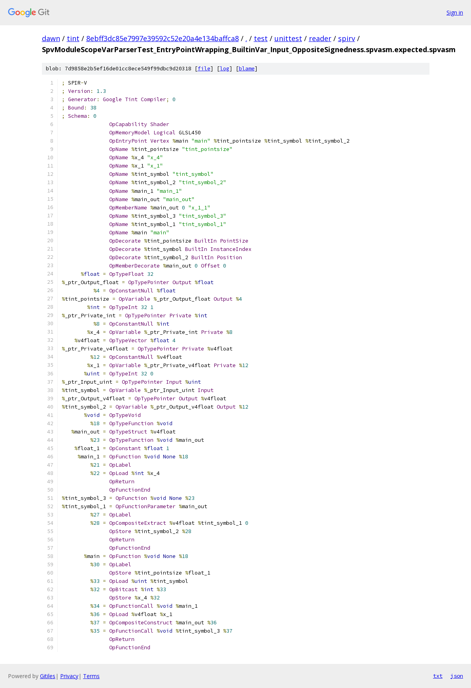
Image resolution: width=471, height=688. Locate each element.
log (224, 68)
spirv (346, 38)
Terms (91, 676)
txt (438, 675)
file (204, 68)
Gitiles (47, 676)
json (456, 675)
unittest (288, 38)
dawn (51, 38)
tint (73, 38)
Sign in (454, 12)
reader (320, 38)
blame (247, 68)
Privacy (69, 676)
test (261, 38)
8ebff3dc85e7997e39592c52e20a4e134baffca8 (162, 38)
